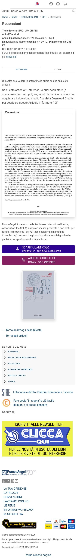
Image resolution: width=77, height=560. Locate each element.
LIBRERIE (9, 505)
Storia (11, 381)
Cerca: (5, 10)
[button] (36, 4)
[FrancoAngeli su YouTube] (16, 481)
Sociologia (14, 363)
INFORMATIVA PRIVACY (19, 509)
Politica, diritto (17, 375)
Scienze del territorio (20, 369)
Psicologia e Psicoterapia (22, 357)
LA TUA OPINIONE (15, 488)
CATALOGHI (11, 493)
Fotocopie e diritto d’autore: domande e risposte (43, 392)
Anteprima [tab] (21, 69)
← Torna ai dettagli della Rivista (22, 330)
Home (5, 17)
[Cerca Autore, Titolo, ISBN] (40, 10)
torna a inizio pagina (38, 555)
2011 (44, 17)
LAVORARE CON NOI (16, 501)
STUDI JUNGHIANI (29, 17)
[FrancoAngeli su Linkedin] (8, 481)
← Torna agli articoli (14, 335)
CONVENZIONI (13, 497)
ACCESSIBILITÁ (13, 514)
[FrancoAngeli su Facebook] (4, 481)
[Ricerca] (73, 10)
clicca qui (11, 56)
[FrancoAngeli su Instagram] (12, 481)
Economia (13, 351)
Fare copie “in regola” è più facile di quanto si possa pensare (33, 403)
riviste (14, 17)
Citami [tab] (57, 69)
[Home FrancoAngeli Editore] (14, 4)
